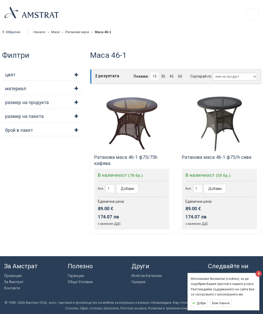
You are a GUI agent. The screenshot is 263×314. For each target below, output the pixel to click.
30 (163, 76)
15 (155, 76)
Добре (201, 303)
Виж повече (221, 303)
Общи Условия (80, 282)
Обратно (13, 32)
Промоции (13, 276)
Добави (127, 189)
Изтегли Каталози (147, 276)
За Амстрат (14, 282)
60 (180, 76)
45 (172, 76)
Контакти (12, 288)
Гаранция (76, 276)
